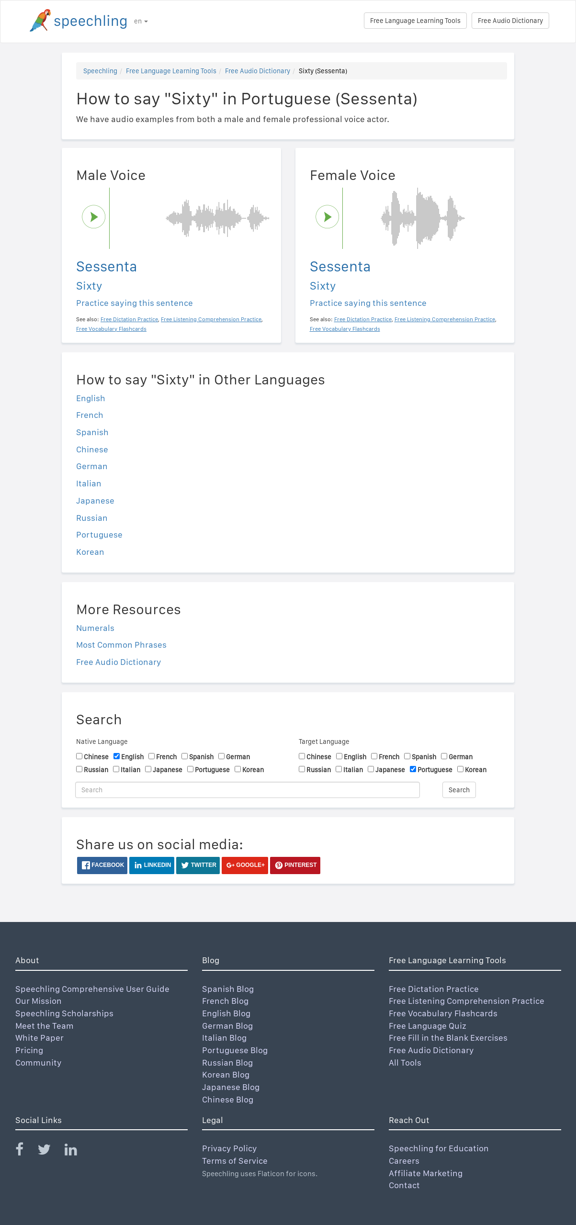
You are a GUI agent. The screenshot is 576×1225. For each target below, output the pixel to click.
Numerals (95, 628)
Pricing (29, 1050)
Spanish (92, 432)
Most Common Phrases (121, 645)
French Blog (225, 1001)
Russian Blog (227, 1062)
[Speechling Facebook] (25, 1151)
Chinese (92, 449)
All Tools (405, 1062)
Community (38, 1062)
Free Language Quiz (427, 1026)
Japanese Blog (231, 1087)
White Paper (39, 1038)
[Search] (247, 790)
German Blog (227, 1026)
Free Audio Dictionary (510, 20)
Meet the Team (44, 1026)
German (92, 466)
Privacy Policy (229, 1148)
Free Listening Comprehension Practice (466, 1001)
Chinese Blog (227, 1099)
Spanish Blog (228, 989)
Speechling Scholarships (64, 1013)
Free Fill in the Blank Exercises (448, 1038)
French (89, 415)
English (90, 398)
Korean (90, 552)
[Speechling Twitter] (50, 1151)
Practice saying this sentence (134, 303)
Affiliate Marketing (426, 1173)
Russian (92, 518)
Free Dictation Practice (434, 989)
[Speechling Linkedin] (77, 1151)
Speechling (100, 71)
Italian (89, 483)
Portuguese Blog (235, 1050)
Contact (404, 1185)
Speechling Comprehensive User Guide (92, 989)
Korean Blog (225, 1074)
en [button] (141, 21)
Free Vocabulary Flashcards (443, 1013)
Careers (404, 1161)
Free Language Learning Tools (415, 20)
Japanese (95, 500)
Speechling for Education (439, 1148)
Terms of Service (235, 1161)
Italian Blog (224, 1038)
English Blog (226, 1013)
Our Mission (38, 1001)
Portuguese (99, 534)
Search (459, 790)
